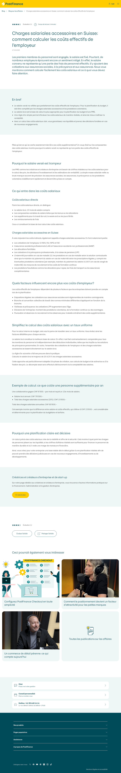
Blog (3, 11)
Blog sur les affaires (15, 11)
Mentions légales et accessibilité (96, 769)
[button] (117, 4)
